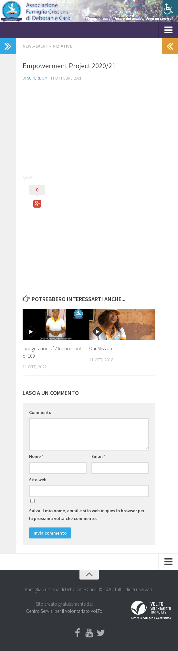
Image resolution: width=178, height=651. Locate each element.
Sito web (38, 480)
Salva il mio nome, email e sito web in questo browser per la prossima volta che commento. (86, 514)
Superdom (37, 78)
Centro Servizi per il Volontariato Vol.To (64, 611)
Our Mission (100, 348)
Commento (40, 412)
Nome (36, 456)
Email (98, 456)
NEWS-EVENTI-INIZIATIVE (47, 46)
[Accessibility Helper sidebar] (170, 8)
